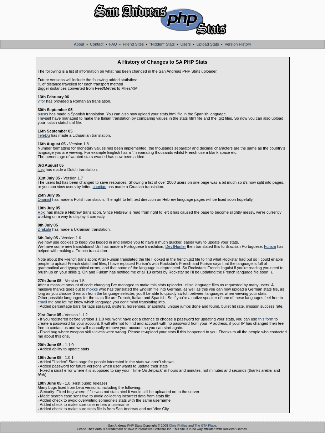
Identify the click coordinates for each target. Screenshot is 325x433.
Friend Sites (133, 44)
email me (46, 302)
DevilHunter (176, 246)
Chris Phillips (178, 425)
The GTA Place (205, 425)
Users (186, 44)
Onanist (44, 199)
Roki (42, 212)
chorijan (100, 186)
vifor (41, 101)
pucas (43, 114)
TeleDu (44, 135)
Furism (270, 246)
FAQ (113, 44)
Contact (96, 44)
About (79, 44)
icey (41, 169)
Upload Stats (208, 44)
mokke (92, 289)
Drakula (44, 229)
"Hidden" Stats (162, 44)
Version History (238, 44)
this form (265, 319)
